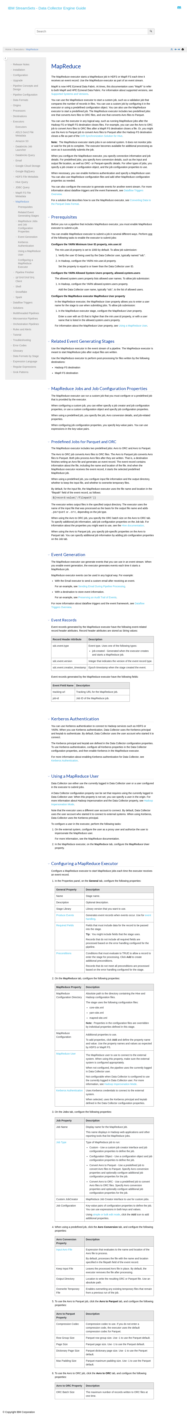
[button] (11, 64)
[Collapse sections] (172, 50)
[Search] (151, 31)
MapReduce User (66, 1053)
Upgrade (18, 80)
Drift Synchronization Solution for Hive (101, 136)
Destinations (20, 116)
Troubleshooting (22, 340)
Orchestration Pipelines (26, 324)
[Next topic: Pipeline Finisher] (179, 49)
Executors (19, 49)
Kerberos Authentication (64, 760)
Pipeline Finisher (25, 272)
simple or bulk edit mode (106, 1214)
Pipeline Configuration (25, 94)
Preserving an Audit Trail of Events (97, 597)
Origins (17, 105)
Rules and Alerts (22, 329)
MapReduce (32, 49)
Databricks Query (25, 155)
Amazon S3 (22, 141)
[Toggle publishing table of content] (5, 58)
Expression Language (25, 361)
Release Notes (21, 64)
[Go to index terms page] (178, 8)
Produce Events (65, 915)
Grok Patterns (20, 372)
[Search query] (95, 31)
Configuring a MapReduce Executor (25, 263)
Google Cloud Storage (28, 165)
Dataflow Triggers (22, 302)
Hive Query (22, 182)
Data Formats (20, 100)
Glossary (18, 350)
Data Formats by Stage (26, 356)
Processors (19, 110)
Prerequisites (25, 207)
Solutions (18, 307)
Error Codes (19, 345)
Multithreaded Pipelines (26, 313)
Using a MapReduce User (133, 325)
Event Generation (27, 236)
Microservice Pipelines (25, 318)
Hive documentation (133, 525)
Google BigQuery (25, 171)
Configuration (20, 75)
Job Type (61, 1142)
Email (19, 160)
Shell (18, 286)
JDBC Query (23, 187)
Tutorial (17, 334)
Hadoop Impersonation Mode (120, 1084)
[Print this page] (183, 50)
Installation (19, 69)
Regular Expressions (24, 366)
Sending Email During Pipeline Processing (101, 586)
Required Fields (65, 925)
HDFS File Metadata (27, 176)
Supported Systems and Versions (69, 94)
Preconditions (63, 953)
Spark (19, 297)
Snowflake (21, 291)
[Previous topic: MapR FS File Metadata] (176, 49)
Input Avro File (64, 1249)
